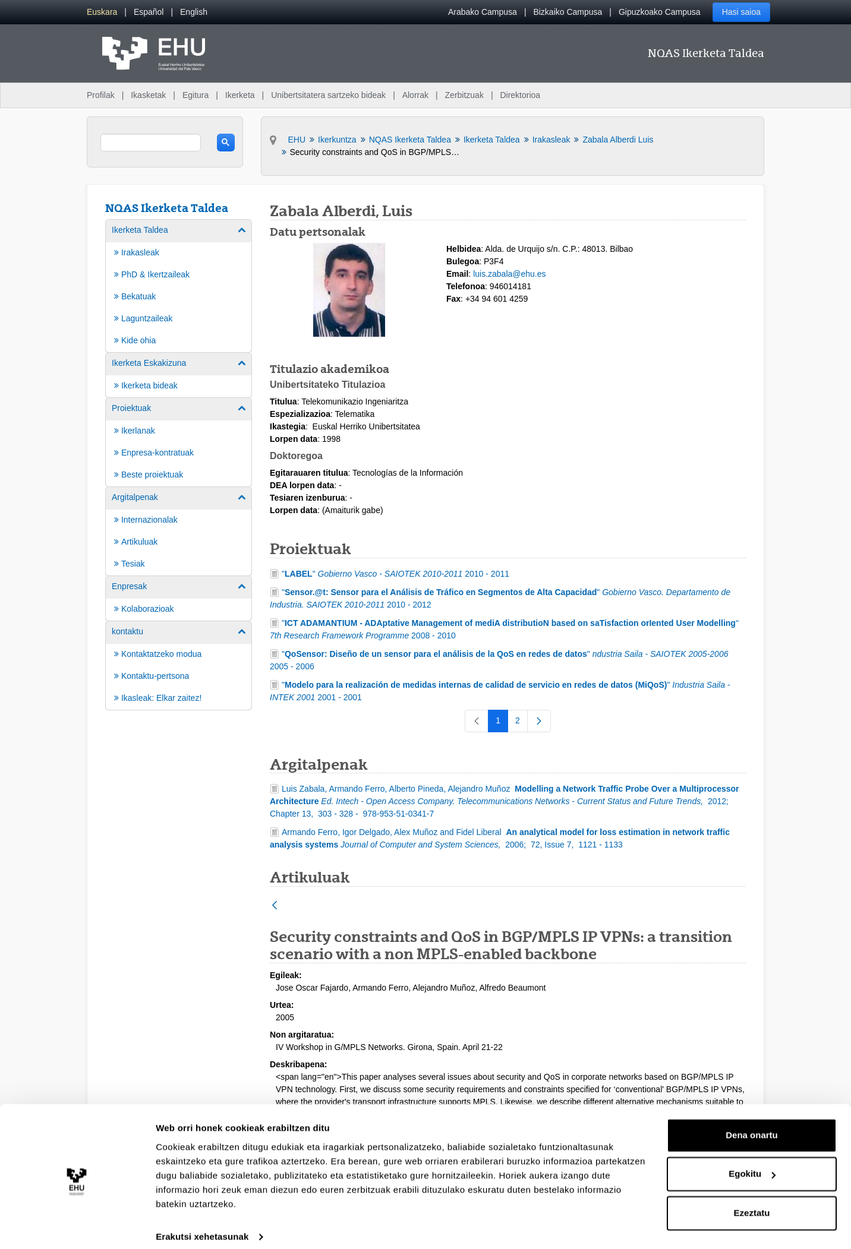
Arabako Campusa (482, 12)
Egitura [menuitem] (195, 95)
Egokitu (752, 1163)
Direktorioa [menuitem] (520, 95)
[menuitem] (102, 12)
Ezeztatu (752, 1202)
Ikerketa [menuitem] (240, 95)
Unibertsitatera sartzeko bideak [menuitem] (328, 95)
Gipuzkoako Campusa (660, 12)
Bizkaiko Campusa (567, 12)
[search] (150, 142)
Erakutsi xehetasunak (202, 1225)
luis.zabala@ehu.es (509, 274)
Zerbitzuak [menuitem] (464, 95)
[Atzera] (274, 906)
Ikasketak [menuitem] (148, 95)
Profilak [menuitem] (101, 95)
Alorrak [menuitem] (415, 95)
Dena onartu (752, 1124)
